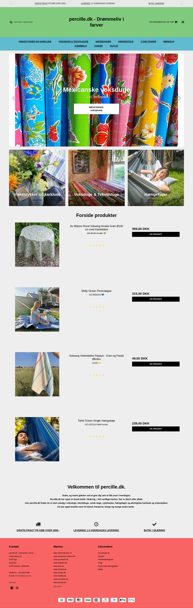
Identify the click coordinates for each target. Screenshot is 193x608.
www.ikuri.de (59, 566)
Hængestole (125, 41)
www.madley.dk (60, 576)
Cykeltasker (148, 41)
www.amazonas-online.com (65, 556)
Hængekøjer (103, 41)
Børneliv (168, 41)
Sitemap (12, 582)
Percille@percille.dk (23, 576)
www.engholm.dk (60, 563)
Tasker (98, 46)
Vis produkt (155, 234)
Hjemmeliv (81, 46)
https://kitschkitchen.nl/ (63, 553)
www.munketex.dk (61, 579)
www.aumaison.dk (61, 559)
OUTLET (114, 46)
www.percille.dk (60, 582)
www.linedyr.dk (59, 573)
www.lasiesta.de (60, 569)
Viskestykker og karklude (35, 41)
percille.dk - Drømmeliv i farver (96, 22)
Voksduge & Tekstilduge (73, 41)
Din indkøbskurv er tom (163, 22)
